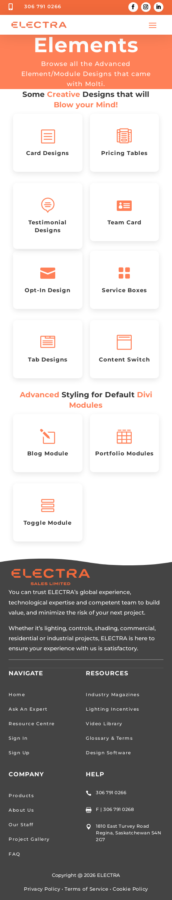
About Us (21, 810)
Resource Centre (32, 723)
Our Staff (21, 824)
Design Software (108, 752)
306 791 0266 (42, 6)
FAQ (15, 854)
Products (21, 795)
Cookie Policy (130, 889)
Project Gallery (29, 839)
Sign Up (19, 752)
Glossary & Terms (109, 738)
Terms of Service (86, 889)
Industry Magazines (113, 694)
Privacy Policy (42, 889)
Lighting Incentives (113, 709)
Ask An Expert (28, 709)
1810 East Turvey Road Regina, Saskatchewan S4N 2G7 (128, 832)
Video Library (104, 723)
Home (17, 694)
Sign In (18, 738)
